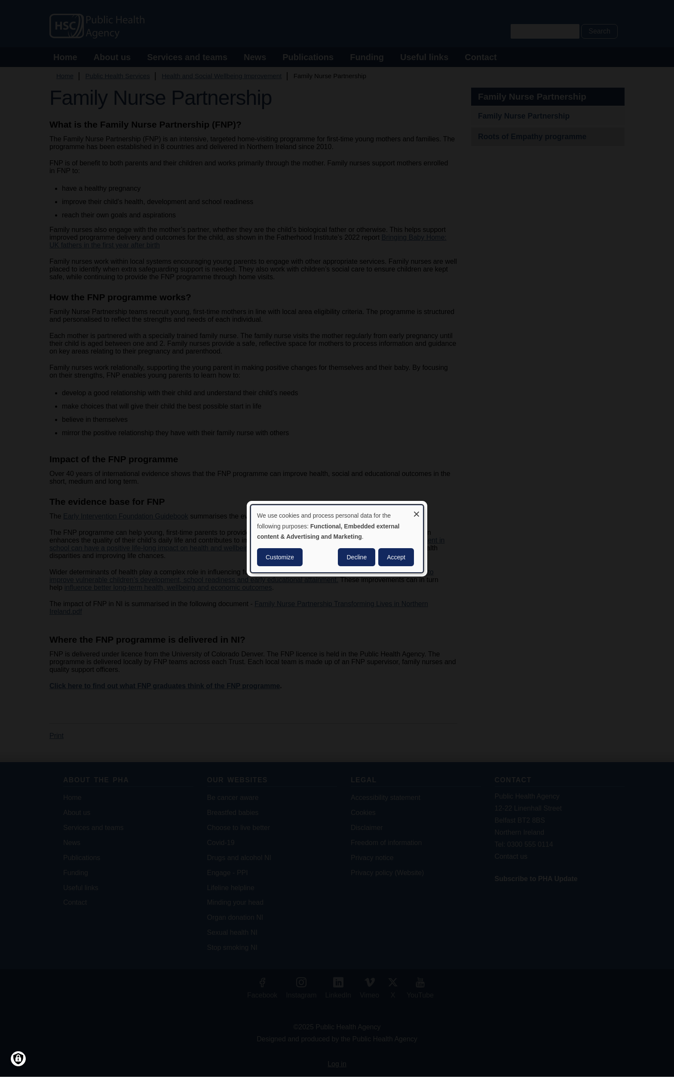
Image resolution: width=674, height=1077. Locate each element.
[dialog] (337, 538)
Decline (356, 557)
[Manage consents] (18, 1058)
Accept (396, 557)
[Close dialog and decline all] (416, 510)
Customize (280, 557)
